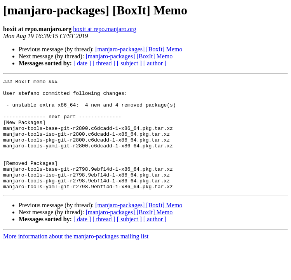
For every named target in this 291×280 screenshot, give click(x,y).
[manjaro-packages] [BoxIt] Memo (138, 49)
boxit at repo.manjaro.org (104, 29)
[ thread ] (103, 63)
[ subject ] (129, 63)
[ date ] (82, 63)
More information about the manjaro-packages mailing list (75, 258)
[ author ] (155, 63)
